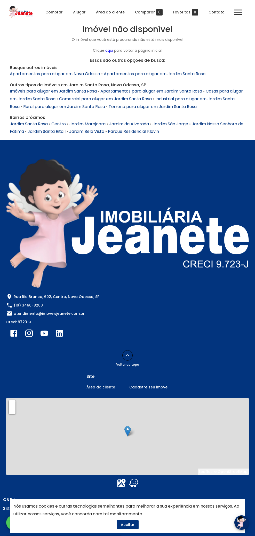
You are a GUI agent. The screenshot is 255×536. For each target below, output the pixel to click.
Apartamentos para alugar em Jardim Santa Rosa (154, 74)
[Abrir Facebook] (13, 334)
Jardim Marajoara (87, 124)
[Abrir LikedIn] (59, 334)
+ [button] (12, 403)
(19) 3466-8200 (28, 305)
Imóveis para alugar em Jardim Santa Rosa (53, 91)
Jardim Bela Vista (86, 131)
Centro (58, 124)
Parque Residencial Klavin (133, 131)
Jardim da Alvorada (129, 124)
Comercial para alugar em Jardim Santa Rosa (105, 99)
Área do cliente (110, 12)
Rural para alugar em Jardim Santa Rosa (64, 107)
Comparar (149, 12)
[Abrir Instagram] (29, 334)
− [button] (12, 410)
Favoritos (185, 12)
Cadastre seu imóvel (149, 387)
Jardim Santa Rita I (47, 131)
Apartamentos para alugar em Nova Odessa (55, 74)
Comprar (54, 12)
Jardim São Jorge (170, 124)
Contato (217, 12)
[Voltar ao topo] (127, 355)
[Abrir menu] (238, 12)
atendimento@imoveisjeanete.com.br (49, 313)
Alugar (79, 12)
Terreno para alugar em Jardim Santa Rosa (153, 107)
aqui (109, 50)
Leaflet (205, 471)
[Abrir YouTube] (44, 334)
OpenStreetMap (233, 471)
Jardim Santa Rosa (29, 124)
